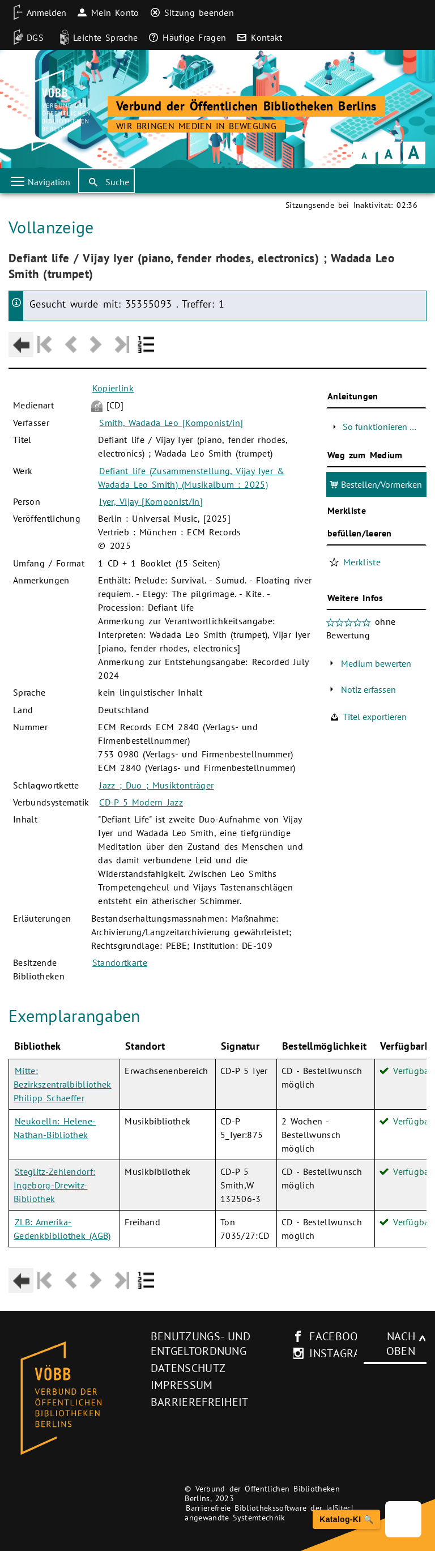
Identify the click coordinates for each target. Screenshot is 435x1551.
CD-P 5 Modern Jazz (140, 802)
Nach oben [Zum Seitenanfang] (400, 1343)
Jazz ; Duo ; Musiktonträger (156, 785)
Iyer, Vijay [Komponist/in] (150, 501)
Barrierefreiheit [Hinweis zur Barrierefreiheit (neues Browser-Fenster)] (200, 1402)
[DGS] (24, 37)
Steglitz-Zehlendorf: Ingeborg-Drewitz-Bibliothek (54, 1185)
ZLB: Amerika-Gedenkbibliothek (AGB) (62, 1228)
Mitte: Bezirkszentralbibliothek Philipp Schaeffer (63, 1084)
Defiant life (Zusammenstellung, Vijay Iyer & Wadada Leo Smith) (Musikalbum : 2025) (191, 477)
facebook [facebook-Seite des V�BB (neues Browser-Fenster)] (337, 1336)
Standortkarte (119, 962)
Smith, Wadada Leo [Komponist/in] (171, 422)
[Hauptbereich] (217, 748)
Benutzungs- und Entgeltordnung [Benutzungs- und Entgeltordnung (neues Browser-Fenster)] (200, 1343)
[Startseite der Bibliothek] (59, 110)
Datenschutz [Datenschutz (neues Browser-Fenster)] (188, 1368)
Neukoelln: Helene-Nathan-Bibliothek (55, 1127)
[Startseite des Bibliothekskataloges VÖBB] (75, 1398)
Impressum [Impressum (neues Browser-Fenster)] (182, 1385)
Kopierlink (113, 388)
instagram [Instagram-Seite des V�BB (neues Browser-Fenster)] (339, 1353)
